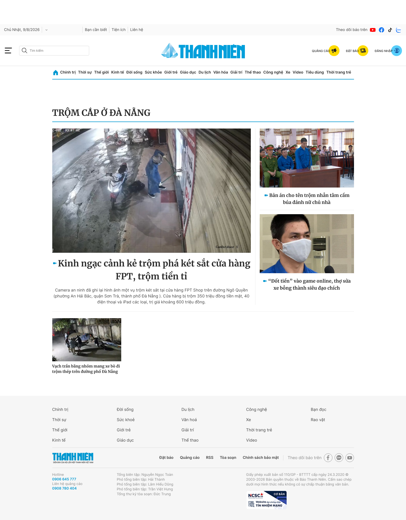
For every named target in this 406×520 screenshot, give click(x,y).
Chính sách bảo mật (261, 457)
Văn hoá (189, 419)
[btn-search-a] (24, 50)
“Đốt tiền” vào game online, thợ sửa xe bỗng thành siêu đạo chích (309, 284)
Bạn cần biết (96, 29)
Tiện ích (119, 29)
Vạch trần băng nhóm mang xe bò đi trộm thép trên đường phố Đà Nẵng (86, 369)
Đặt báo (166, 457)
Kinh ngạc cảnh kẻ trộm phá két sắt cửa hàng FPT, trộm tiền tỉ (154, 270)
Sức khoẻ (126, 419)
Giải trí (236, 72)
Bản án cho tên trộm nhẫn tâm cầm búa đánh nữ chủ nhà (309, 198)
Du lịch (205, 72)
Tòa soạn (228, 457)
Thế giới (101, 72)
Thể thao (253, 72)
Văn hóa (220, 72)
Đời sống (134, 72)
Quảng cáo (190, 457)
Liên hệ (136, 29)
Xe (288, 72)
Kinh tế (117, 72)
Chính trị (68, 72)
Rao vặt (318, 419)
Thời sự (85, 72)
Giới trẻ (171, 72)
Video (298, 72)
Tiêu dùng (315, 72)
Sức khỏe (153, 72)
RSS (209, 457)
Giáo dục (188, 72)
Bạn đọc (319, 409)
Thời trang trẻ (338, 72)
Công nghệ (273, 72)
